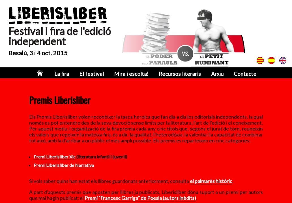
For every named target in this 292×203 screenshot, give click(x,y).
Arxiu (211, 74)
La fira (69, 74)
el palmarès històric (211, 181)
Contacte (237, 74)
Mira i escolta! (132, 74)
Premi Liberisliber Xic (55, 156)
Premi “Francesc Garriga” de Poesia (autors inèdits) (140, 198)
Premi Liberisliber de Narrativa (64, 165)
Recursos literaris (176, 74)
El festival (96, 74)
